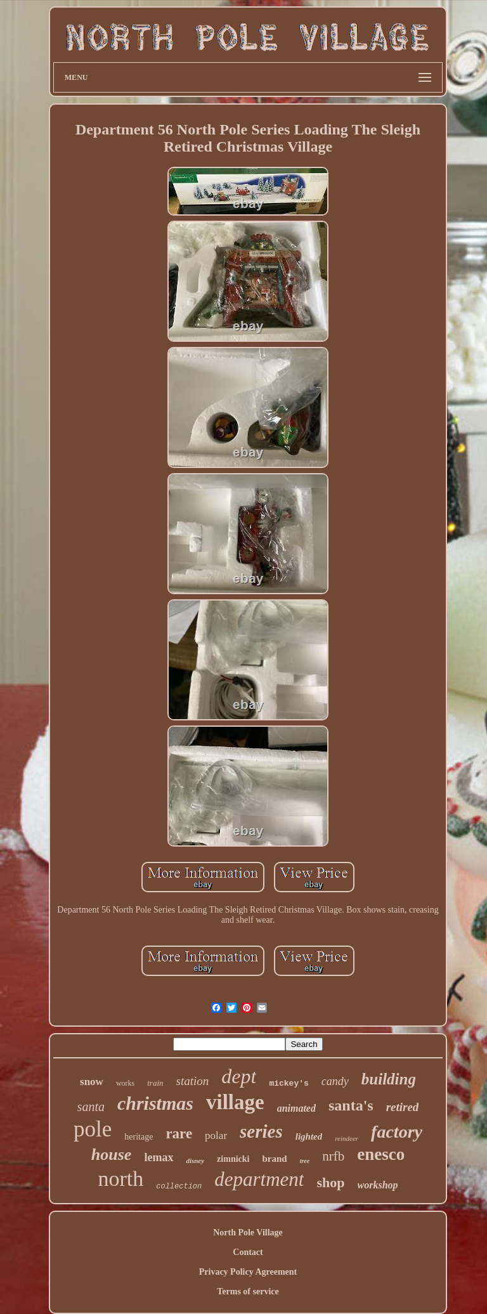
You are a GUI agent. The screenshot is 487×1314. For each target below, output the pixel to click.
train (155, 1083)
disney (195, 1160)
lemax (158, 1157)
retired (402, 1107)
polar (216, 1135)
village (235, 1102)
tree (305, 1160)
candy (335, 1081)
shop (330, 1182)
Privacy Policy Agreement (248, 1272)
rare (179, 1134)
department (259, 1179)
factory (396, 1132)
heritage (138, 1137)
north (120, 1178)
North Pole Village (248, 1232)
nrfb (333, 1156)
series (261, 1131)
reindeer (346, 1138)
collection (179, 1186)
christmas (155, 1103)
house (111, 1154)
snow (91, 1082)
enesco (381, 1154)
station (192, 1081)
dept (238, 1076)
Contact (248, 1252)
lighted (309, 1136)
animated (296, 1108)
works (125, 1083)
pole (93, 1129)
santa (91, 1107)
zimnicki (233, 1159)
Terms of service (247, 1291)
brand (274, 1159)
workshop (378, 1185)
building (388, 1079)
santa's (350, 1105)
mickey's (288, 1083)
